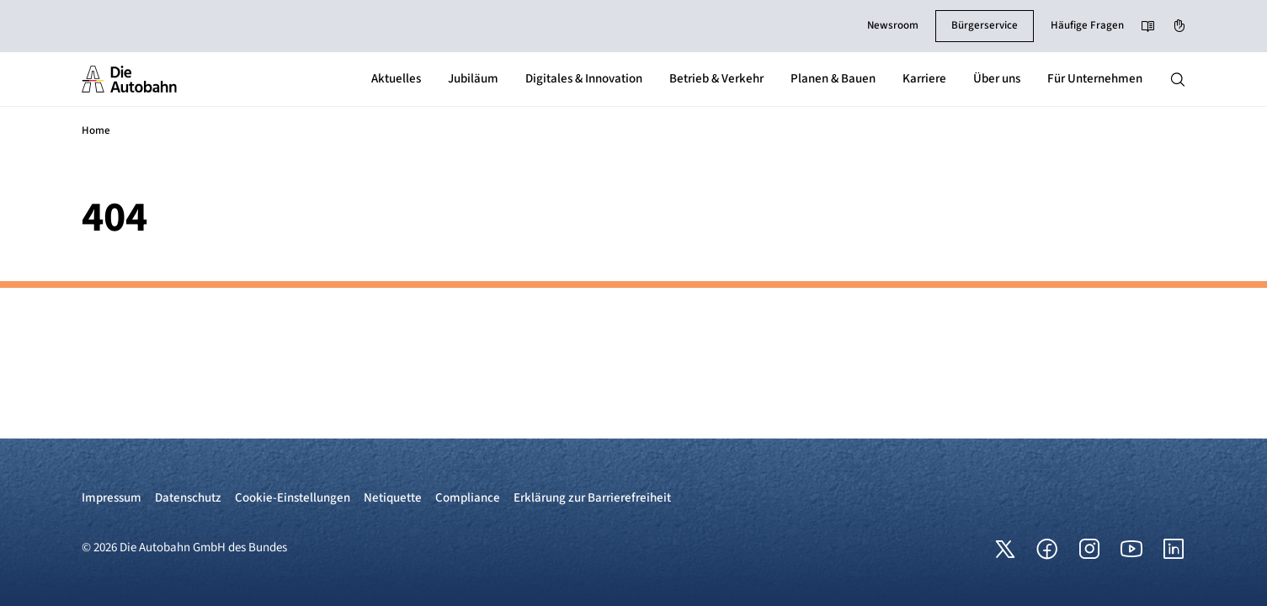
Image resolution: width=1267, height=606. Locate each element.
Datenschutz (188, 498)
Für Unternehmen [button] (1094, 79)
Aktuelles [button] (396, 79)
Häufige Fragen (1087, 25)
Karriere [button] (924, 79)
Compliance (467, 498)
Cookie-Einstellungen (292, 498)
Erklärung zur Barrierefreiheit (592, 498)
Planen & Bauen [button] (833, 79)
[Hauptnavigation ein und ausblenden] (1177, 79)
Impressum (111, 498)
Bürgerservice (984, 25)
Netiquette (393, 498)
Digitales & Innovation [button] (583, 79)
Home (96, 130)
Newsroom (892, 25)
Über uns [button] (996, 79)
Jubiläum (473, 79)
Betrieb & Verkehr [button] (716, 79)
